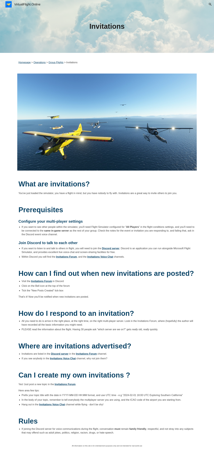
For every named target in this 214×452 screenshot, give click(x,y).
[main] (107, 26)
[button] (210, 4)
